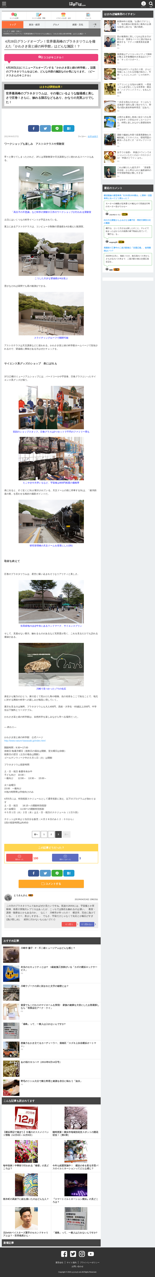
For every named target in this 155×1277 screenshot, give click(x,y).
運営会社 (59, 1262)
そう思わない (87, 924)
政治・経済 (34, 24)
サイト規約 (72, 1262)
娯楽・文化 (77, 24)
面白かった (19, 857)
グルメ (56, 24)
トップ (12, 24)
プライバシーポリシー (90, 1262)
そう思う (69, 924)
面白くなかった (65, 857)
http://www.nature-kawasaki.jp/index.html (25, 740)
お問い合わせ (77, 1266)
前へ (36, 834)
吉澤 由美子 (93, 136)
